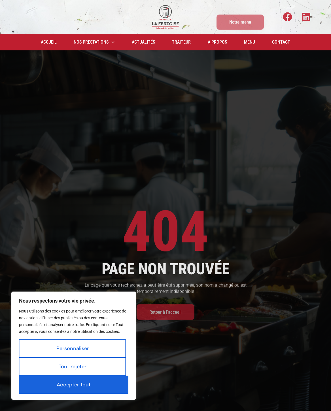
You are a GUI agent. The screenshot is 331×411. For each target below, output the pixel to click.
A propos (217, 42)
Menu (249, 42)
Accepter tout (74, 384)
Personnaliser (72, 348)
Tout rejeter (72, 366)
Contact (281, 42)
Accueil (49, 42)
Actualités (143, 42)
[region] (73, 346)
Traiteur (181, 42)
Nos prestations (94, 42)
